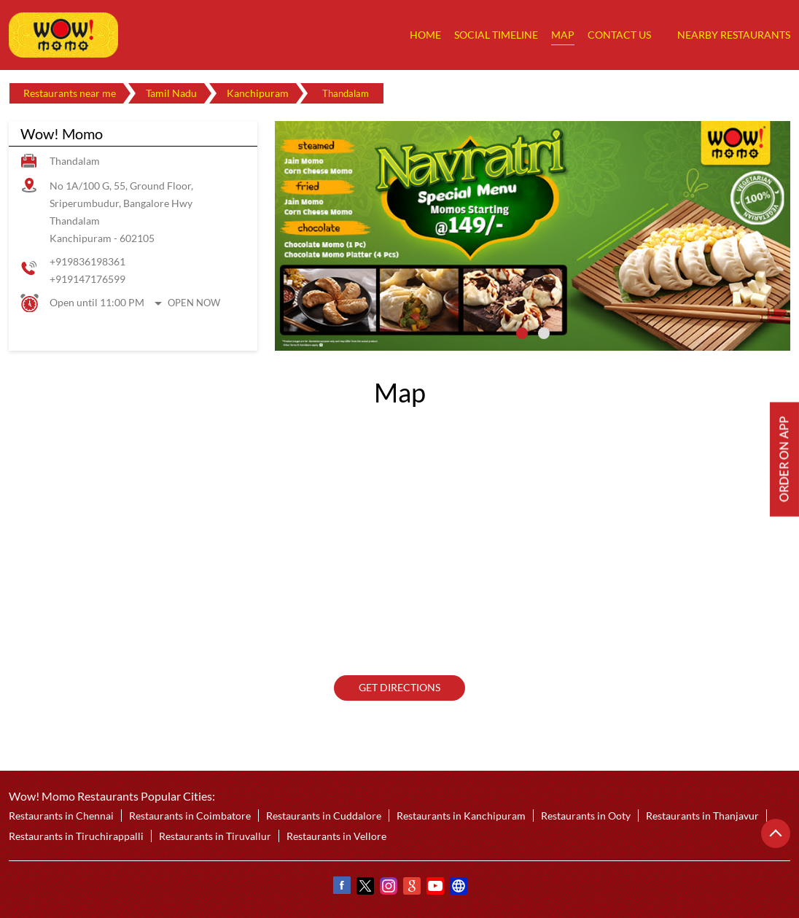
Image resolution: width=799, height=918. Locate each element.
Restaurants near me (69, 93)
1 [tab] (522, 333)
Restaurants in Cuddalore (323, 815)
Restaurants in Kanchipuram (461, 815)
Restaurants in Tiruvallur (215, 836)
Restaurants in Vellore (336, 836)
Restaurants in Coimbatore (190, 815)
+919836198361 (87, 261)
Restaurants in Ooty (586, 815)
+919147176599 (87, 279)
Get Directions (399, 688)
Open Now (194, 302)
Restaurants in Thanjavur (702, 815)
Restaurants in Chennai (61, 815)
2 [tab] (544, 333)
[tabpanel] (532, 236)
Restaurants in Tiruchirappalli (76, 836)
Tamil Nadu (171, 93)
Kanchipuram (258, 93)
